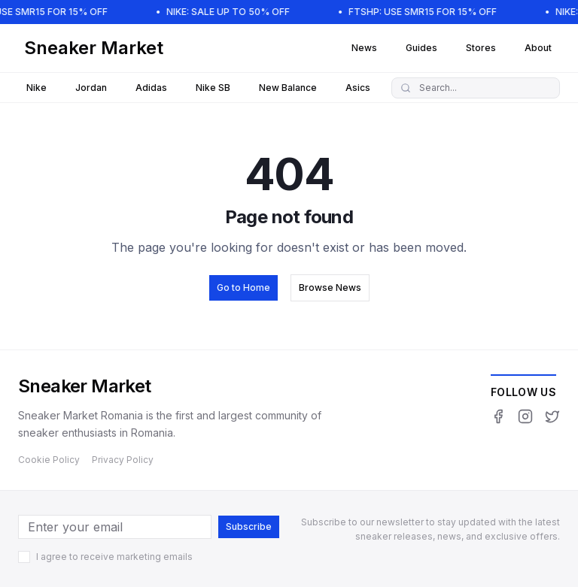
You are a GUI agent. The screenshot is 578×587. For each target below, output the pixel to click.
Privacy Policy (123, 459)
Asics (357, 87)
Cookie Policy (49, 459)
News (364, 47)
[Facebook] (498, 416)
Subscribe (249, 526)
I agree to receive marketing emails (114, 556)
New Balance (288, 87)
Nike (36, 87)
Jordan (91, 87)
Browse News (330, 287)
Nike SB (213, 87)
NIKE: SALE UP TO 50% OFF (234, 11)
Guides (421, 47)
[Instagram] (525, 416)
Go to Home (243, 287)
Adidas (151, 87)
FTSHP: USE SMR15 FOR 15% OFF (428, 11)
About (538, 47)
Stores (481, 47)
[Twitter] (552, 416)
